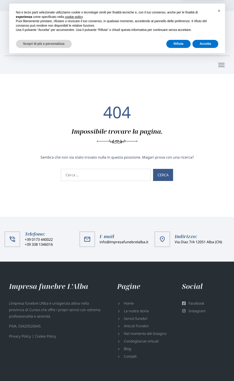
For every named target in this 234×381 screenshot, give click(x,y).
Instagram (219, 5)
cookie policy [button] (73, 341)
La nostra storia (136, 310)
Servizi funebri (135, 318)
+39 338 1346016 (118, 38)
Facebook (208, 5)
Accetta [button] (205, 368)
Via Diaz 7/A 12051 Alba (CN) (174, 5)
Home (129, 303)
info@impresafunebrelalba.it (196, 36)
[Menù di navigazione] (221, 65)
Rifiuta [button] (178, 368)
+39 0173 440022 (118, 33)
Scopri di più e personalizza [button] (44, 368)
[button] (219, 334)
